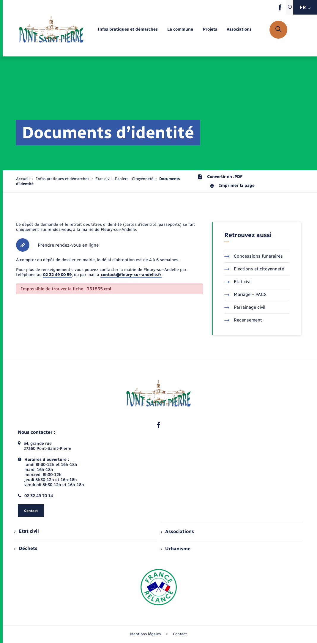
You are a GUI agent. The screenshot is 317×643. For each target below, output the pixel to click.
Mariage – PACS (245, 294)
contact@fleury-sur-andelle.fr (131, 274)
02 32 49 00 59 (57, 274)
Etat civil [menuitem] (26, 531)
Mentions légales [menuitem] (145, 634)
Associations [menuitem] (177, 531)
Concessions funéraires (253, 256)
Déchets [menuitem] (25, 548)
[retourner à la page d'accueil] (51, 30)
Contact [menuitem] (180, 634)
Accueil (23, 178)
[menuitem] (127, 29)
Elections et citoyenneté (254, 269)
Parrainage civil (244, 307)
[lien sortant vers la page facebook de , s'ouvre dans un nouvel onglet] (280, 9)
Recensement (243, 320)
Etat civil (238, 281)
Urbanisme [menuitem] (175, 548)
